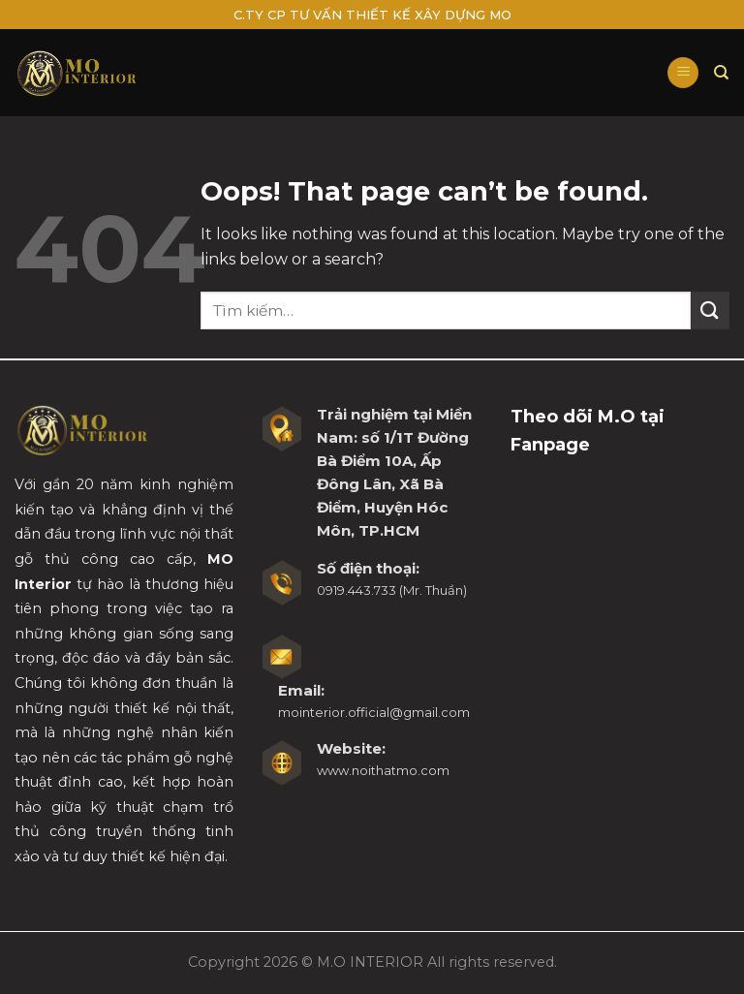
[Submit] (710, 310)
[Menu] (682, 73)
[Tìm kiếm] (721, 72)
